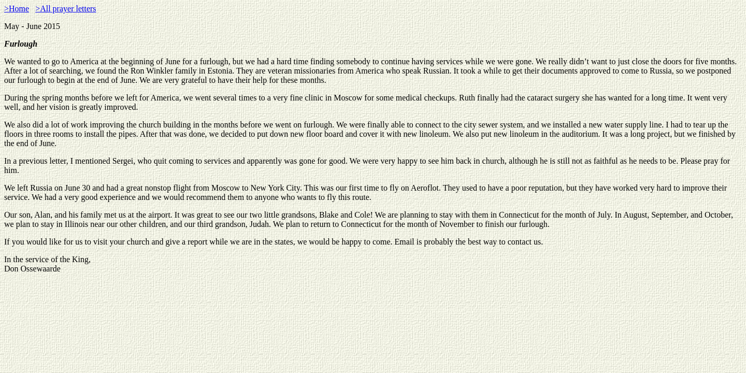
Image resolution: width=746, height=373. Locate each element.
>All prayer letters (65, 8)
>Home (16, 8)
